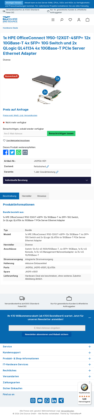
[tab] (9, 196)
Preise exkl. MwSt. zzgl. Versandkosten (20, 115)
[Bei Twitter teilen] (12, 152)
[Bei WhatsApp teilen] (18, 152)
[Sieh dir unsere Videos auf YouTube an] (40, 400)
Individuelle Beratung (16, 180)
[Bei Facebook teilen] (5, 152)
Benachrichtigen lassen (61, 133)
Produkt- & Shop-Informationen (21, 358)
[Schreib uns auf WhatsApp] (47, 400)
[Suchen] (61, 20)
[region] (47, 89)
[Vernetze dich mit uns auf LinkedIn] (54, 400)
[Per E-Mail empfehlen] (25, 152)
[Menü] (53, 20)
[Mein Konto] (78, 20)
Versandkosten (67, 411)
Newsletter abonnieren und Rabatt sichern (46, 334)
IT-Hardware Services (15, 364)
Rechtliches (9, 370)
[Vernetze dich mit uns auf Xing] (61, 400)
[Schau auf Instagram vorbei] (33, 400)
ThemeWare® (75, 414)
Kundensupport (12, 352)
